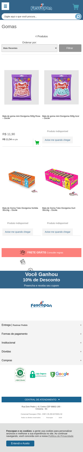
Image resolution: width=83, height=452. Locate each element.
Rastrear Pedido (20, 325)
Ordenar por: (29, 42)
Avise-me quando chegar (58, 140)
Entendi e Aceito (20, 443)
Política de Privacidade (61, 436)
